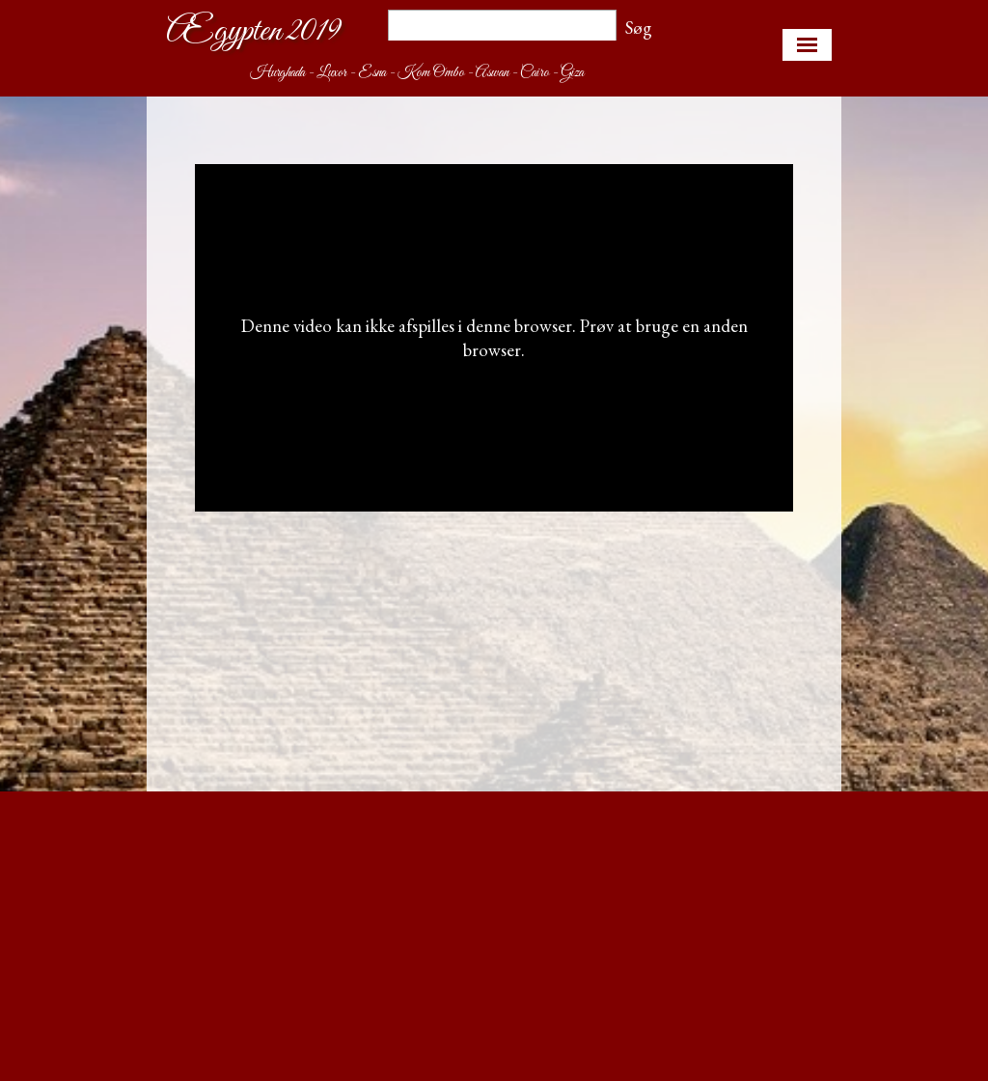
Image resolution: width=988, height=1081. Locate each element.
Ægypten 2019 (253, 31)
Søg (638, 27)
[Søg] (502, 27)
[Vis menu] (807, 45)
